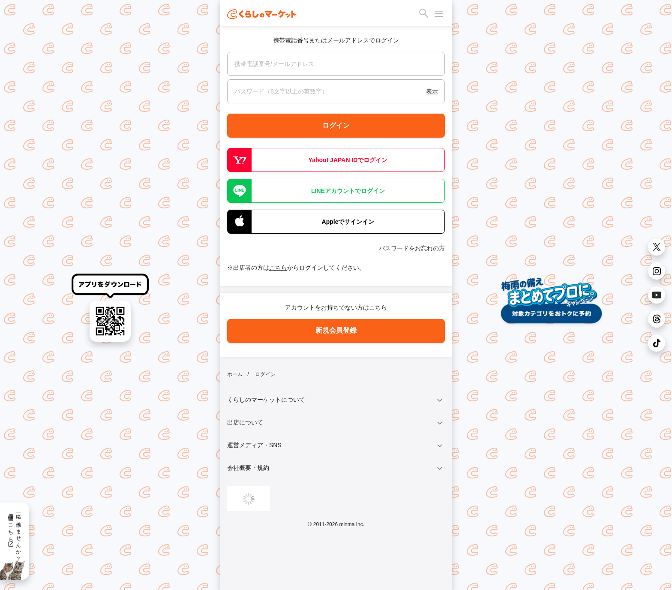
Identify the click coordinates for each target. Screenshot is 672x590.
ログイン (336, 125)
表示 (432, 91)
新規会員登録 (336, 330)
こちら (278, 267)
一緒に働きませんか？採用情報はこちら (14, 534)
